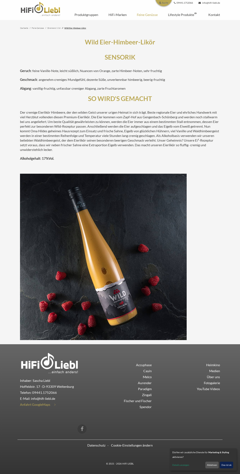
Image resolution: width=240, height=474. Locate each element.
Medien (214, 371)
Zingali (147, 395)
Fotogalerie (212, 383)
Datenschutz (96, 445)
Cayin (147, 371)
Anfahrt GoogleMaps (35, 404)
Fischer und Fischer (138, 401)
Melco (147, 377)
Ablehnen (212, 465)
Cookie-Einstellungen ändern (132, 445)
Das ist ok (227, 465)
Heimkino (213, 365)
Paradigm (145, 389)
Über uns (213, 377)
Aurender (145, 383)
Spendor (146, 407)
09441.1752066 (44, 392)
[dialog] (203, 459)
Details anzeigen (180, 465)
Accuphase (144, 365)
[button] (86, 15)
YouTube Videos (208, 389)
